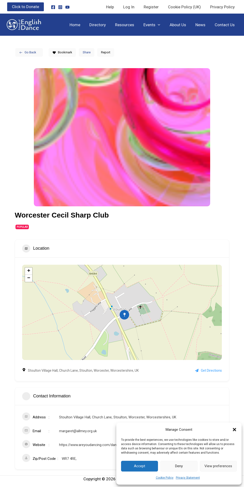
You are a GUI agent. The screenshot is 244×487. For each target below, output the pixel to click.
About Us (181, 24)
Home (82, 24)
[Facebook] (53, 7)
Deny (179, 466)
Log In (132, 7)
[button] (234, 429)
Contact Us (225, 24)
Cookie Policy (164, 477)
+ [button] (28, 271)
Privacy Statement (188, 477)
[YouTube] (67, 7)
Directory (104, 24)
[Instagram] (60, 7)
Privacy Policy (223, 7)
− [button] (28, 278)
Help (115, 7)
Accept (139, 466)
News (202, 24)
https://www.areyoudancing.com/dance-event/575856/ (102, 445)
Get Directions (208, 370)
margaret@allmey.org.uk (78, 431)
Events (156, 25)
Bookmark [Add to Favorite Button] (62, 52)
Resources (130, 24)
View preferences (218, 466)
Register (154, 7)
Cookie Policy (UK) (186, 7)
